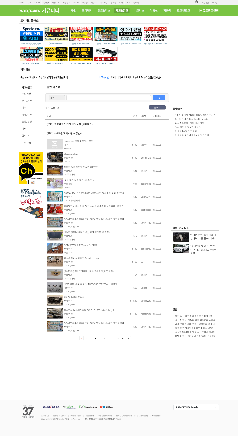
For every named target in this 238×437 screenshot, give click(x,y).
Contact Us (156, 415)
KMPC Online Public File (125, 415)
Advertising (144, 415)
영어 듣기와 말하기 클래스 (188, 127)
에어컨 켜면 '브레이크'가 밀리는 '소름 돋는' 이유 (203, 236)
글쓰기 (157, 107)
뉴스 (29, 2)
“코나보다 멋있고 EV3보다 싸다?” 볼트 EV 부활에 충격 (203, 249)
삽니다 (25, 135)
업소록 (136, 2)
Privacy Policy (76, 415)
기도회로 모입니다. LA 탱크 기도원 (192, 135)
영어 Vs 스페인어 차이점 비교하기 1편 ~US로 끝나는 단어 (193, 317)
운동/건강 (27, 121)
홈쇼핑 (113, 2)
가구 (24, 107)
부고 (128, 2)
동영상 (46, 2)
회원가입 (205, 2)
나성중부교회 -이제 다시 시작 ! (190, 123)
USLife (76, 2)
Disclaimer (89, 415)
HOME (21, 2)
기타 (24, 128)
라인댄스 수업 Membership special (192, 119)
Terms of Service (60, 415)
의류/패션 (27, 114)
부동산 (85, 2)
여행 (121, 2)
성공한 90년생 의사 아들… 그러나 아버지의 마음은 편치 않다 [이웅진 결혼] (195, 333)
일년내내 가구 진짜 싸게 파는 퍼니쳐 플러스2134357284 (129, 77)
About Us (45, 415)
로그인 (214, 2)
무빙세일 (26, 93)
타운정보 (66, 2)
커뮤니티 (55, 2)
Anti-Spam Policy (105, 415)
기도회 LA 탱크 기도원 (186, 131)
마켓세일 (103, 2)
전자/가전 (27, 100)
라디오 (37, 2)
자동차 (93, 2)
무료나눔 (26, 142)
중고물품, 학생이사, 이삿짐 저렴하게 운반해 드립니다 (44, 77)
